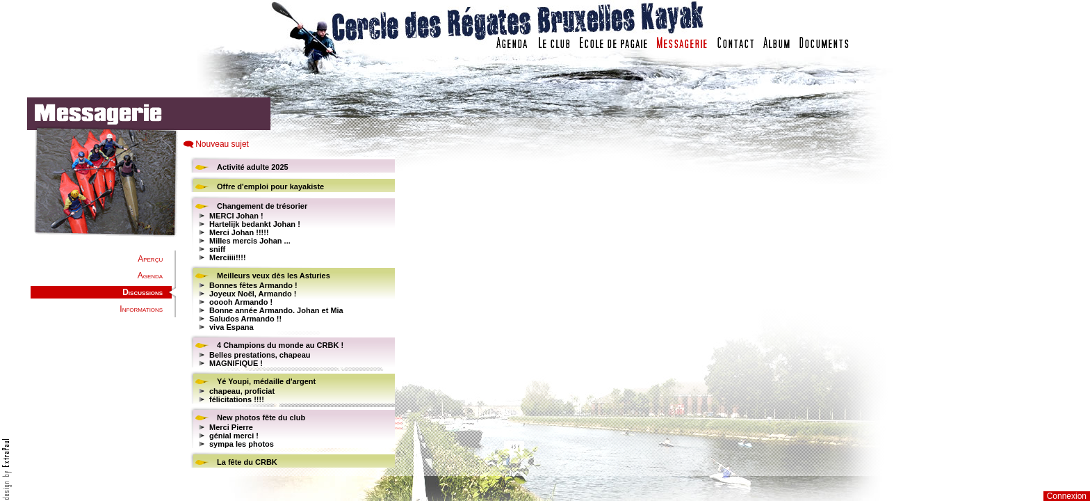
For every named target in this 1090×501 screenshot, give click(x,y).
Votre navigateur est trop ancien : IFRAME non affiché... (290, 313)
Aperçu (150, 259)
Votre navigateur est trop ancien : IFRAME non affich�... (728, 313)
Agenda (150, 275)
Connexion (1067, 496)
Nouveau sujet (222, 144)
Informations (141, 309)
